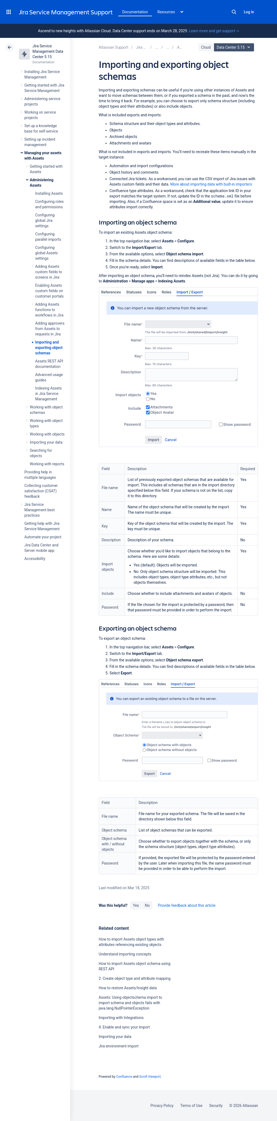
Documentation (135, 12)
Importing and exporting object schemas (48, 347)
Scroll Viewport (150, 1077)
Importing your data (46, 442)
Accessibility (34, 558)
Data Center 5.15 (235, 47)
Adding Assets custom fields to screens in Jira (48, 271)
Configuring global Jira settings (45, 220)
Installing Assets (49, 193)
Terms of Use (191, 1105)
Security (216, 1105)
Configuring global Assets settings (46, 253)
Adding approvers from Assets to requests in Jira (49, 328)
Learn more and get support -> (214, 31)
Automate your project (42, 537)
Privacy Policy (161, 1105)
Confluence (124, 1077)
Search (234, 12)
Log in (249, 12)
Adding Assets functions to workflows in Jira (49, 309)
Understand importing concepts (125, 954)
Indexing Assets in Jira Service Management (48, 393)
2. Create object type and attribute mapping (135, 978)
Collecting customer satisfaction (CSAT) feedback (41, 491)
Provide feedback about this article (186, 905)
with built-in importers (211, 184)
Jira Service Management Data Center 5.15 (47, 51)
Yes (136, 905)
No (147, 905)
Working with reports (47, 464)
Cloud (206, 47)
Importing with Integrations (121, 1018)
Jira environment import (118, 1046)
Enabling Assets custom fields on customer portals (49, 290)
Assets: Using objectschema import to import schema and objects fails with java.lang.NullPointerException (130, 1002)
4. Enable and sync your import (124, 1027)
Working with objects (47, 434)
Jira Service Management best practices (39, 509)
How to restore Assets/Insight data (128, 988)
